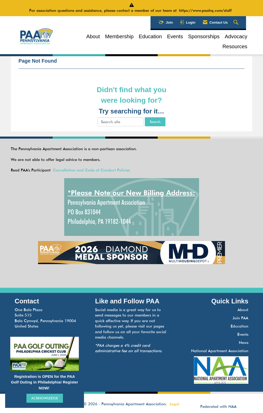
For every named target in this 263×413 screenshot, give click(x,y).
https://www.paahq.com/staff (206, 10)
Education (150, 36)
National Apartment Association (219, 351)
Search (155, 122)
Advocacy (236, 36)
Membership (119, 36)
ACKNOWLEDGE (44, 398)
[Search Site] (236, 22)
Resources (234, 46)
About (93, 36)
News (243, 342)
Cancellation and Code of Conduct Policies (91, 170)
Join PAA (240, 318)
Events (175, 36)
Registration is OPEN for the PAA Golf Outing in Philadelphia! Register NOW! (44, 382)
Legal (174, 404)
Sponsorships (204, 36)
